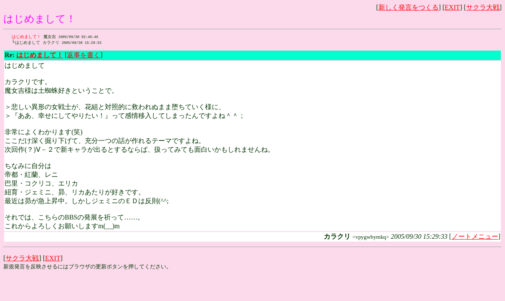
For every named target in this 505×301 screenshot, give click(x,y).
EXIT (452, 7)
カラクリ (58, 43)
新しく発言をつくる (408, 7)
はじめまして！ (26, 37)
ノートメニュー (475, 237)
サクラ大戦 (483, 7)
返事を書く (83, 55)
